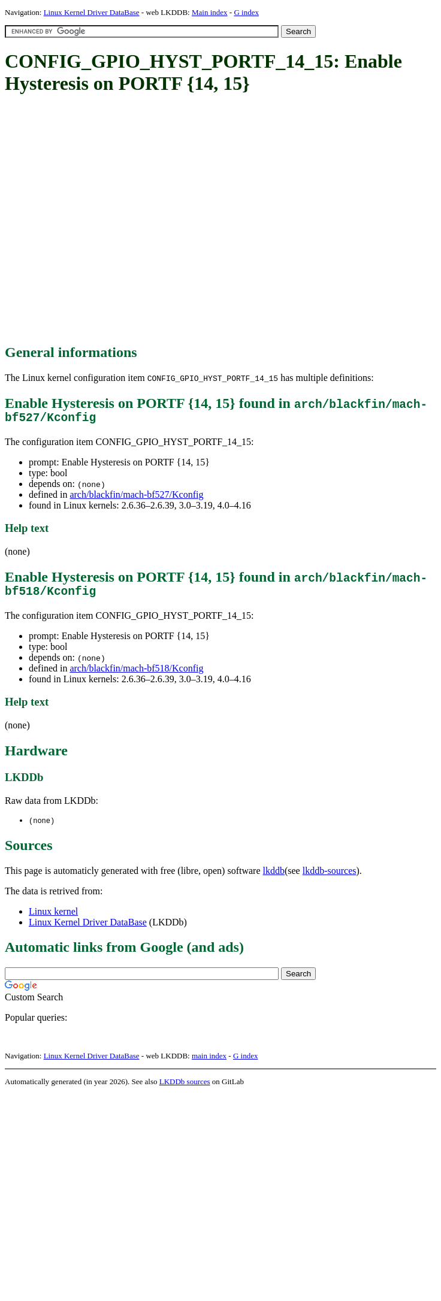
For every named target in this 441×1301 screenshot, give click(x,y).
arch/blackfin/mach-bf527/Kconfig (136, 497)
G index (246, 12)
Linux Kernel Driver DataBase (92, 12)
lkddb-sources (330, 877)
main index (209, 1062)
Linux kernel (53, 918)
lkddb (274, 877)
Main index (210, 12)
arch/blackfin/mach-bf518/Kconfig (136, 674)
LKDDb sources (184, 1088)
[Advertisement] (112, 220)
